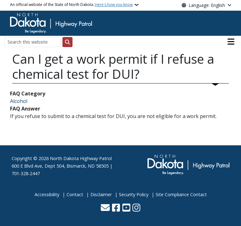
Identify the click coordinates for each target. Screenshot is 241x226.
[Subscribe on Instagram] (136, 208)
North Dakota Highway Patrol (81, 158)
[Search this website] (33, 42)
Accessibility (47, 194)
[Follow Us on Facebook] (116, 208)
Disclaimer (101, 194)
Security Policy (133, 194)
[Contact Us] (105, 208)
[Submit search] (67, 42)
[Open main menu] (231, 42)
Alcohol (18, 101)
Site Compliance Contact (181, 194)
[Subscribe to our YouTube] (126, 208)
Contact (75, 194)
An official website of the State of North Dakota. (71, 5)
